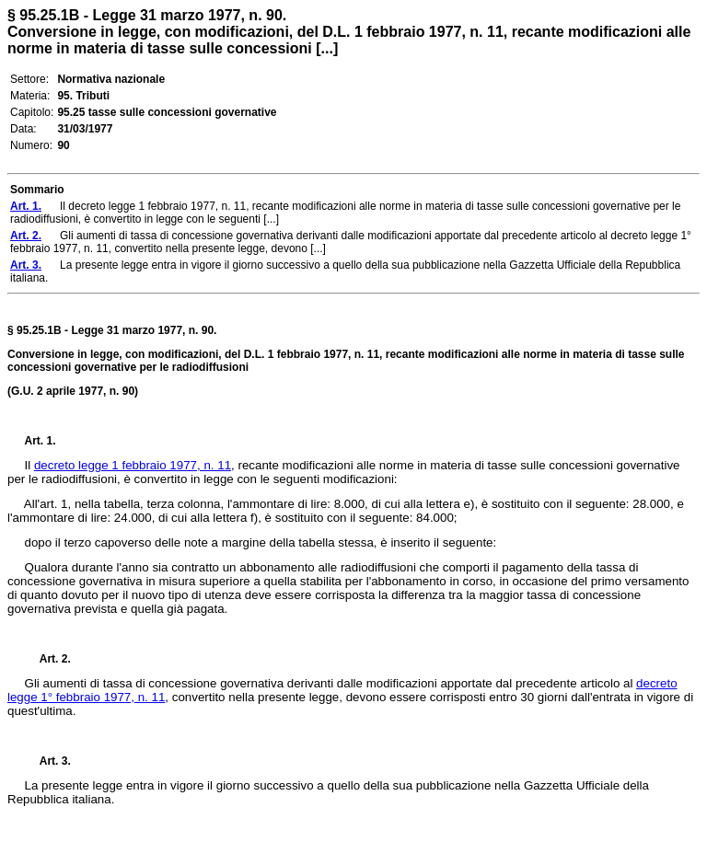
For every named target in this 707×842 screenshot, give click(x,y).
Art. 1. (40, 440)
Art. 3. (48, 761)
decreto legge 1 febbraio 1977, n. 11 (132, 465)
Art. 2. (48, 658)
